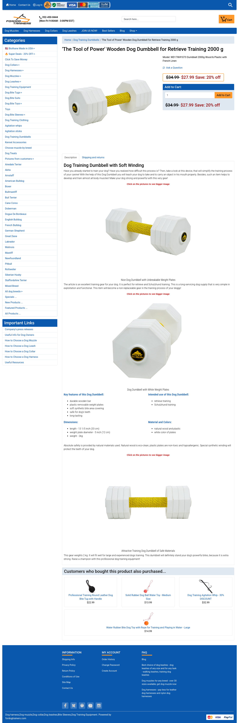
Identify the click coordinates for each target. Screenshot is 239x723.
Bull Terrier (11, 197)
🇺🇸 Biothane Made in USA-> (20, 48)
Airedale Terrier (13, 164)
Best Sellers (108, 30)
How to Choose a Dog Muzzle (21, 340)
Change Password (111, 665)
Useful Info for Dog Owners (19, 334)
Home (11, 5)
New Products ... (14, 302)
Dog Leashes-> (13, 81)
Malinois (9, 247)
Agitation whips (13, 125)
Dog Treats (11, 153)
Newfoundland (13, 258)
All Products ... (13, 313)
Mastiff (9, 252)
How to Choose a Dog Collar (20, 351)
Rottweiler (10, 269)
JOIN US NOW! (89, 30)
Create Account (109, 671)
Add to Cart (223, 95)
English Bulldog (13, 219)
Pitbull (8, 263)
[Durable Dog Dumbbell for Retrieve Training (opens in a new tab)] (148, 502)
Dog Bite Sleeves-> (15, 114)
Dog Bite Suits (12, 98)
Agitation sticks (13, 131)
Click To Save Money (16, 59)
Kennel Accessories (15, 142)
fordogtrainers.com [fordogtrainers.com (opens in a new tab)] (15, 718)
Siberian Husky (13, 274)
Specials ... (11, 296)
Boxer (8, 186)
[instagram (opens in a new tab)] (99, 706)
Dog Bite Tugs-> (13, 92)
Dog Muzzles (12, 30)
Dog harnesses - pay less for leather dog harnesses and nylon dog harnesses (159, 693)
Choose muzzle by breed (18, 147)
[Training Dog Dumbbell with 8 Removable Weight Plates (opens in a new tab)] (148, 231)
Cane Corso (11, 203)
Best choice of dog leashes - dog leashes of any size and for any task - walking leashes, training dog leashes (159, 670)
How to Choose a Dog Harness (21, 356)
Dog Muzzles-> (13, 76)
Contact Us (24, 5)
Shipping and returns (93, 157)
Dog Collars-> (12, 64)
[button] (230, 5)
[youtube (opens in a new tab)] (90, 706)
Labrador (10, 241)
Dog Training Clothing (16, 120)
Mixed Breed (11, 285)
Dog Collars (51, 30)
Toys (7, 109)
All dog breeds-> (14, 291)
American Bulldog (14, 180)
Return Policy (68, 671)
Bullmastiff (11, 191)
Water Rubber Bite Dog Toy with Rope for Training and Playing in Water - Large (148, 627)
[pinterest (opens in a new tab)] (82, 706)
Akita (8, 170)
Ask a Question (172, 67)
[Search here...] (149, 19)
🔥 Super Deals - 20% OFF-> (20, 54)
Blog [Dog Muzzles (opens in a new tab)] (144, 659)
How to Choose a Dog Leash (20, 345)
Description (70, 157)
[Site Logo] (19, 18)
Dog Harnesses (32, 30)
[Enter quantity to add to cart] (190, 95)
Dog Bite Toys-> (13, 103)
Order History (108, 659)
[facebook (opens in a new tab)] (65, 706)
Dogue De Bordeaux (15, 214)
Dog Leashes (69, 30)
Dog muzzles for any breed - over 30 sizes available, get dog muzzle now (159, 682)
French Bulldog (13, 225)
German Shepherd (15, 230)
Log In (38, 5)
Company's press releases (19, 329)
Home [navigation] (67, 39)
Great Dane (11, 236)
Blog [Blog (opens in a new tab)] (122, 30)
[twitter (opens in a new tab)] (74, 706)
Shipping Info (68, 659)
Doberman (10, 208)
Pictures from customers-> (19, 158)
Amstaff (9, 175)
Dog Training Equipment (18, 87)
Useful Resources (14, 362)
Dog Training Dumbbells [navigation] (86, 39)
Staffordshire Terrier (16, 280)
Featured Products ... (16, 307)
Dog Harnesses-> (14, 70)
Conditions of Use (70, 676)
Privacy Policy (69, 665)
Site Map (66, 682)
